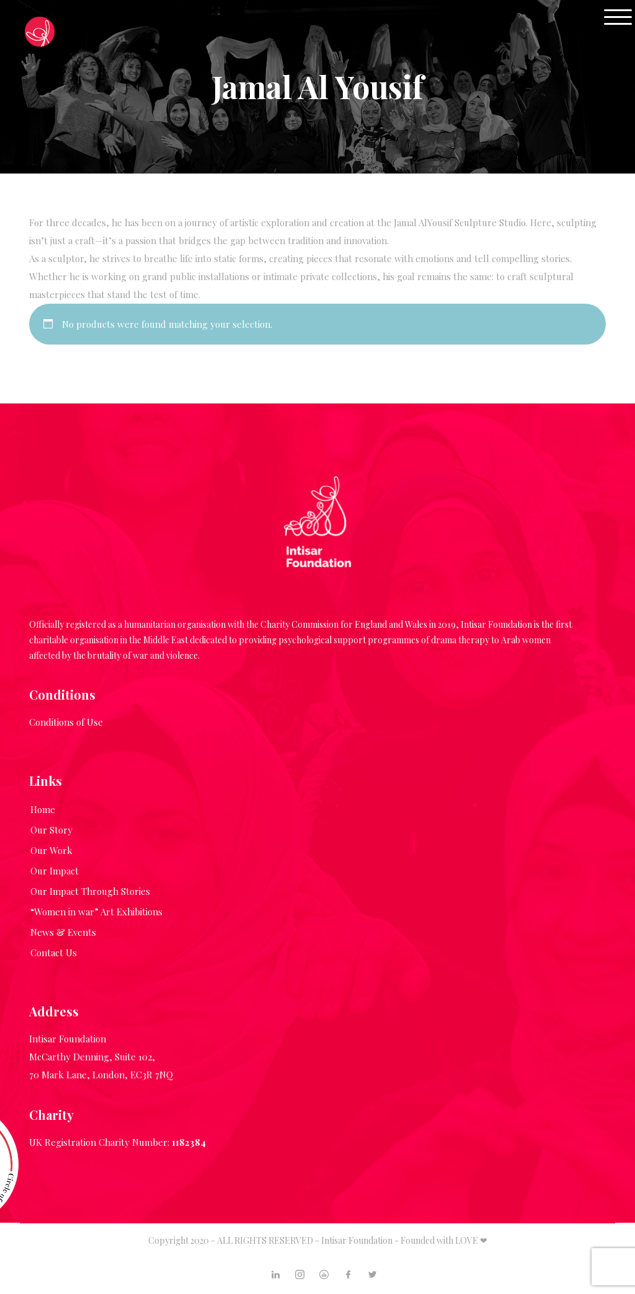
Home (42, 809)
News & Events (63, 932)
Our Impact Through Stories (90, 891)
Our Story (51, 830)
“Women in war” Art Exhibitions (96, 911)
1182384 (189, 1142)
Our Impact (54, 871)
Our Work (51, 850)
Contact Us (53, 952)
